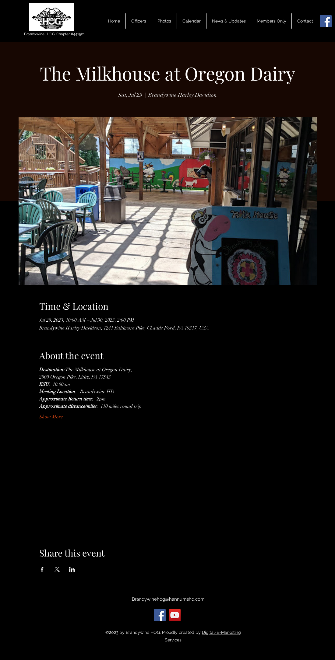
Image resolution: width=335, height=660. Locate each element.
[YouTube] (175, 615)
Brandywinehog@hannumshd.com (168, 599)
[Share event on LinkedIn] (72, 569)
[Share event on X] (57, 569)
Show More (51, 417)
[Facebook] (326, 21)
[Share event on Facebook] (42, 569)
